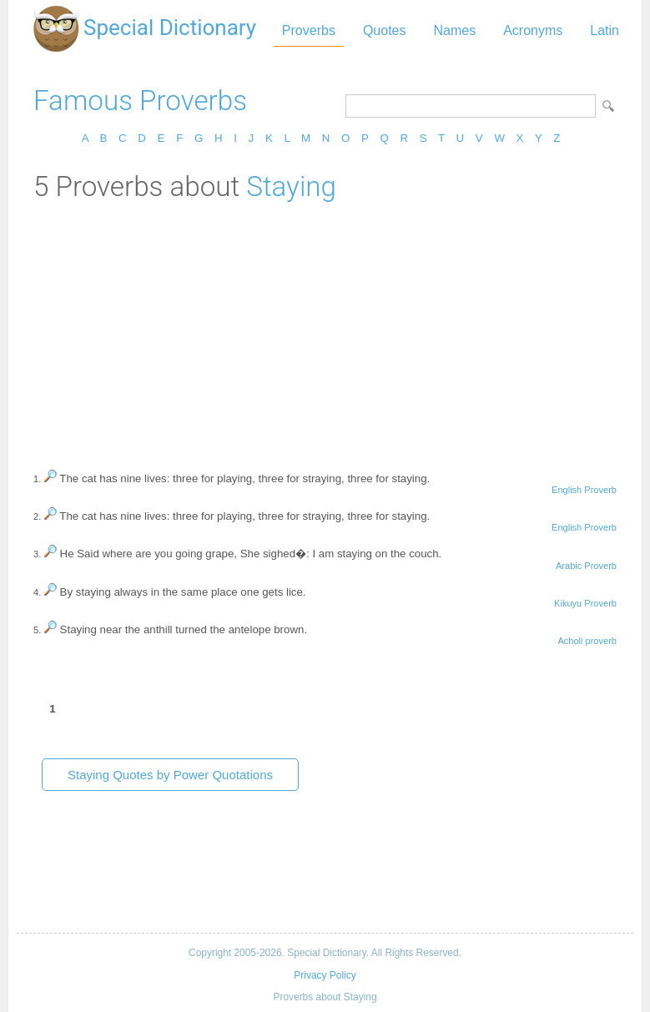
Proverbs (308, 30)
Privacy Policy (324, 975)
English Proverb (584, 490)
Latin (604, 30)
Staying (291, 186)
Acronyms (532, 30)
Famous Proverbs (140, 100)
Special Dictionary (169, 27)
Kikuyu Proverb (585, 603)
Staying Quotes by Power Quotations (170, 775)
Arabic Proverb (586, 566)
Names (454, 30)
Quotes (384, 30)
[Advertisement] (325, 328)
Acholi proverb (587, 641)
